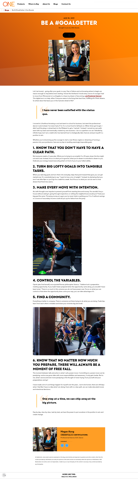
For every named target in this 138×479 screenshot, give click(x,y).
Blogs (56, 4)
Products (21, 4)
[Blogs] (7, 10)
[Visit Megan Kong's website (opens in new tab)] (62, 445)
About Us (46, 4)
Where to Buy (33, 4)
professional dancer (93, 96)
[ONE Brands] (1, 10)
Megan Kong (67, 431)
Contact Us (66, 4)
